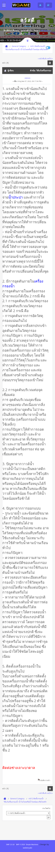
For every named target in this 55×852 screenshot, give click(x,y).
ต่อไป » (50, 58)
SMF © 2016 (20, 844)
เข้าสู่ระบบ (45, 30)
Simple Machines (32, 844)
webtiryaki (27, 847)
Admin (27, 78)
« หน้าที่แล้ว (42, 58)
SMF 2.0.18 (10, 844)
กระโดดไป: (46, 808)
